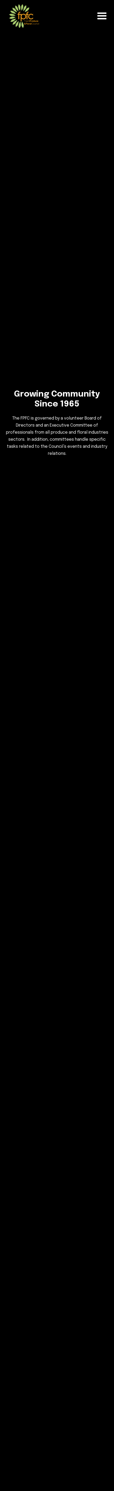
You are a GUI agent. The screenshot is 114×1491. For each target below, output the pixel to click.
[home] (23, 16)
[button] (102, 16)
